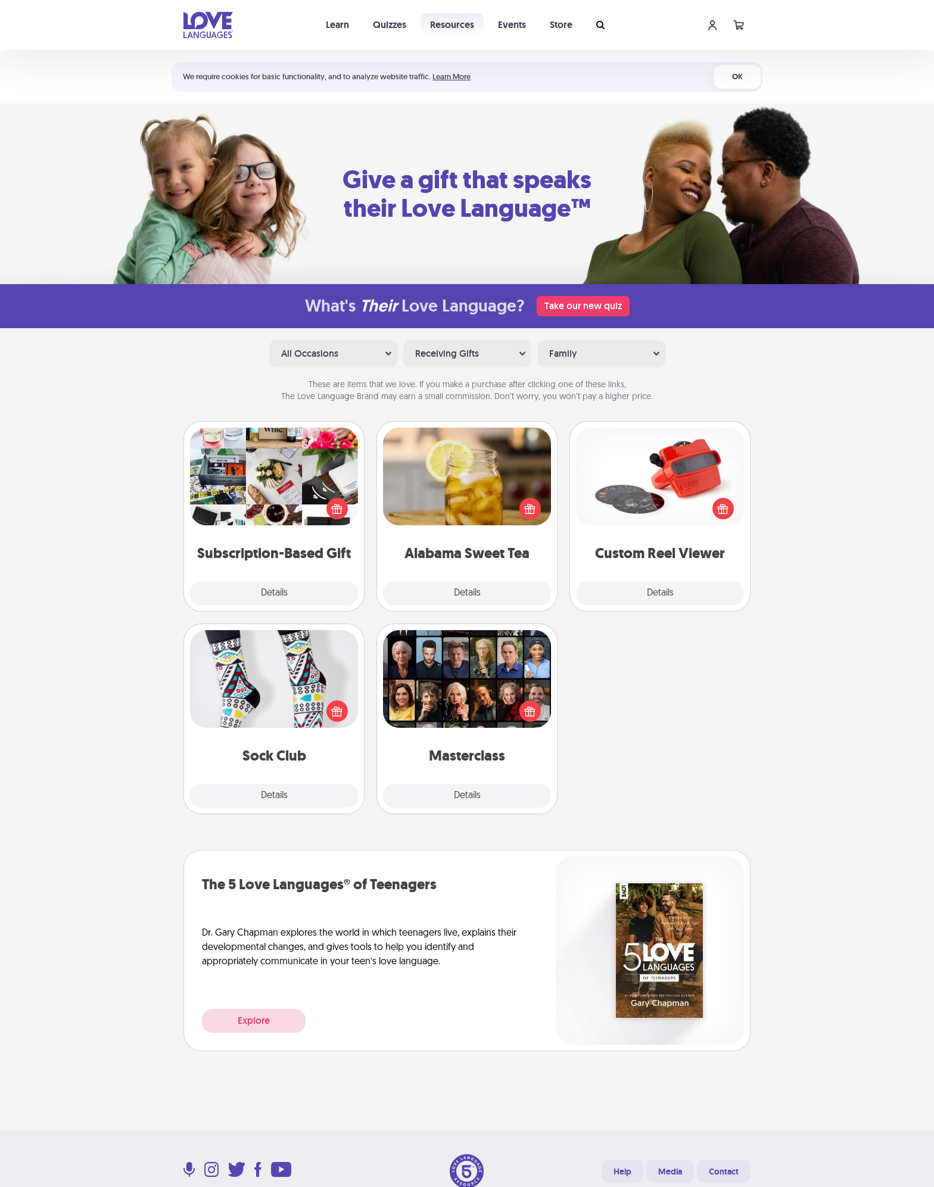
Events (512, 24)
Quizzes (389, 24)
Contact (724, 1171)
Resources (452, 24)
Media (670, 1171)
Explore (254, 1020)
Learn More (451, 76)
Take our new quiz (583, 306)
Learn (337, 24)
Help (622, 1171)
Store (561, 24)
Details (274, 593)
